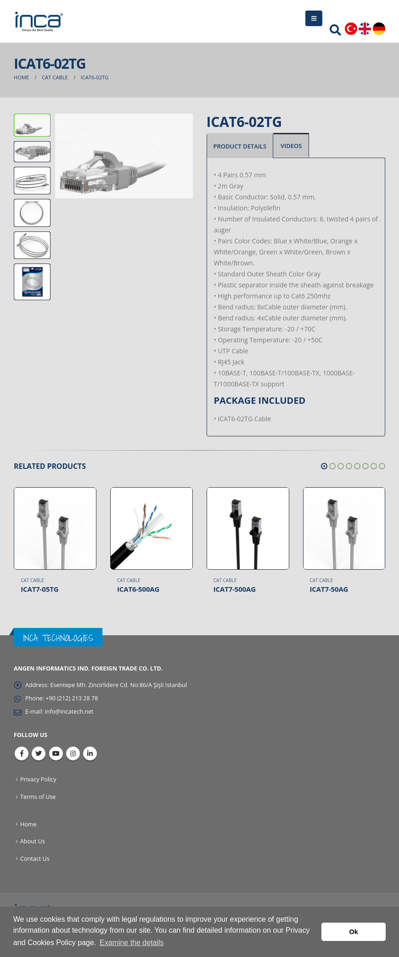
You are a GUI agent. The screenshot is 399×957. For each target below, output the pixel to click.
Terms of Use (38, 797)
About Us (32, 841)
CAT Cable (32, 580)
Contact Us (35, 859)
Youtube (56, 753)
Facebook (21, 753)
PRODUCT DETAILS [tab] (240, 146)
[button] (324, 466)
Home (28, 824)
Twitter (38, 753)
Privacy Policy (38, 779)
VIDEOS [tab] (291, 146)
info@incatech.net (69, 711)
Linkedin (90, 753)
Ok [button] (353, 931)
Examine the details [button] (132, 942)
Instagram (73, 753)
